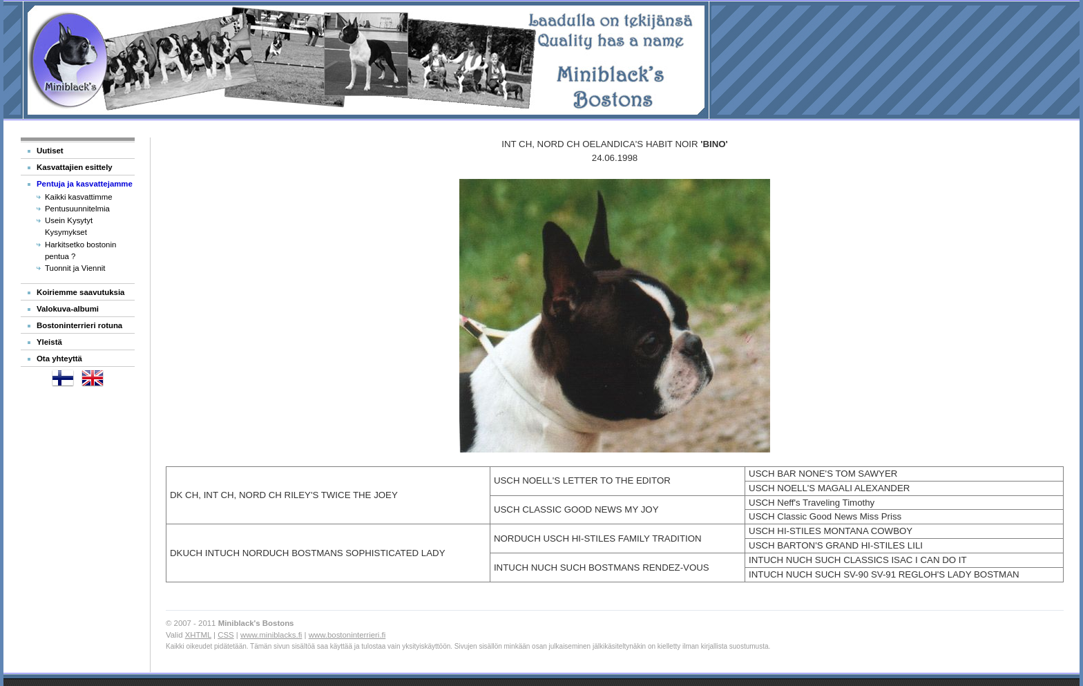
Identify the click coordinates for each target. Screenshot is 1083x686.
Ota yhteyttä (59, 358)
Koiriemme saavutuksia (80, 292)
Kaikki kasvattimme (79, 197)
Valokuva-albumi (68, 309)
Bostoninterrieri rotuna (79, 325)
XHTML (198, 635)
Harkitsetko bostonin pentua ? (80, 250)
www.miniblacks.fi (271, 635)
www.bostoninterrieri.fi (347, 635)
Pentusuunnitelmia (77, 208)
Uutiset (50, 150)
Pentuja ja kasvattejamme (85, 184)
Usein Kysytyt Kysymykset (69, 226)
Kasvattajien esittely (75, 167)
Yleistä (49, 342)
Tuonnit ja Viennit (75, 268)
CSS (225, 635)
